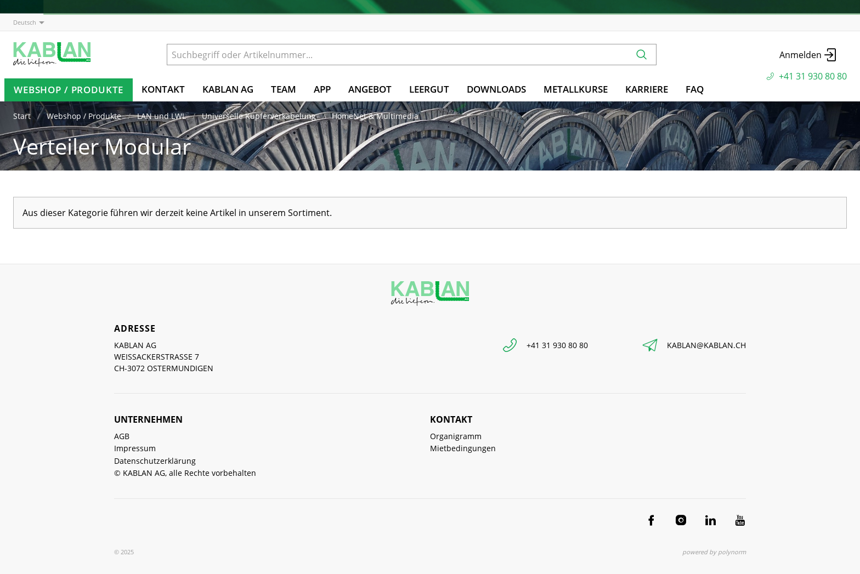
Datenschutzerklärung (155, 461)
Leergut (429, 89)
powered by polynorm (714, 552)
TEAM (283, 89)
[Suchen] (642, 54)
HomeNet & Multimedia (375, 116)
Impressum (135, 448)
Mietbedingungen (463, 448)
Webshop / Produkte (68, 89)
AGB (121, 436)
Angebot (370, 89)
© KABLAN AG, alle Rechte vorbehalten (185, 473)
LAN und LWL (161, 116)
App (322, 89)
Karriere (646, 89)
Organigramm (456, 436)
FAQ (695, 89)
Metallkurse (576, 89)
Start (22, 116)
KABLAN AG (227, 89)
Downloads (496, 89)
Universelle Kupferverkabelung (259, 116)
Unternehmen (148, 419)
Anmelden (808, 55)
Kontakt (163, 89)
